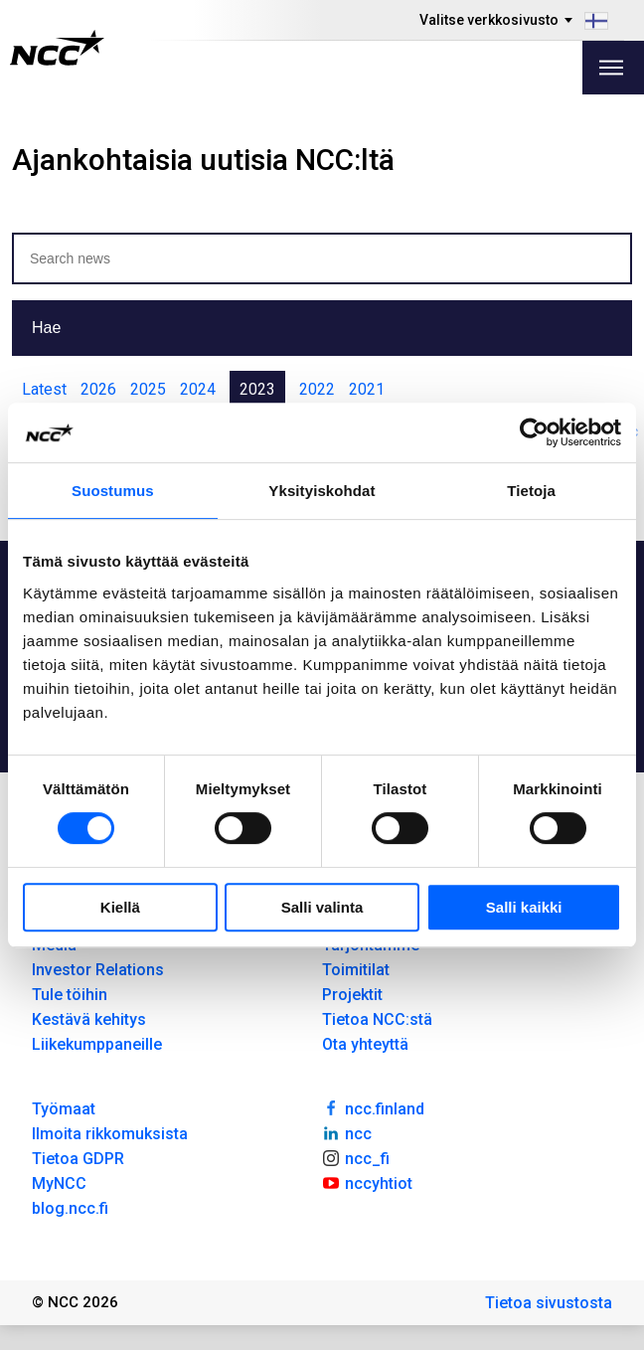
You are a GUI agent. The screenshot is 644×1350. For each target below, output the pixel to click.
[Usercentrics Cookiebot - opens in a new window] (534, 432)
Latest (44, 389)
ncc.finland (373, 1107)
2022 (317, 389)
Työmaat (63, 1108)
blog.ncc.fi (70, 1208)
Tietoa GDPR (78, 1158)
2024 (198, 389)
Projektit (352, 994)
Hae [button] (46, 327)
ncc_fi (356, 1157)
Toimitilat (356, 969)
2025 (148, 389)
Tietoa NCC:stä (377, 1019)
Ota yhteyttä (365, 1044)
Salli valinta (322, 907)
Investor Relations (98, 969)
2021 (367, 389)
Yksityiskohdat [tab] (321, 490)
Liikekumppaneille (97, 1044)
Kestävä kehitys (89, 1019)
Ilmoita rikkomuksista (110, 1133)
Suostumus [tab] (113, 490)
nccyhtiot (367, 1182)
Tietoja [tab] (531, 490)
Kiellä (120, 907)
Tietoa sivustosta (548, 1302)
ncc (347, 1132)
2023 (257, 389)
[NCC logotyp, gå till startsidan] (57, 48)
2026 (98, 389)
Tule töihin (69, 994)
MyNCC (59, 1183)
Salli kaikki (524, 907)
